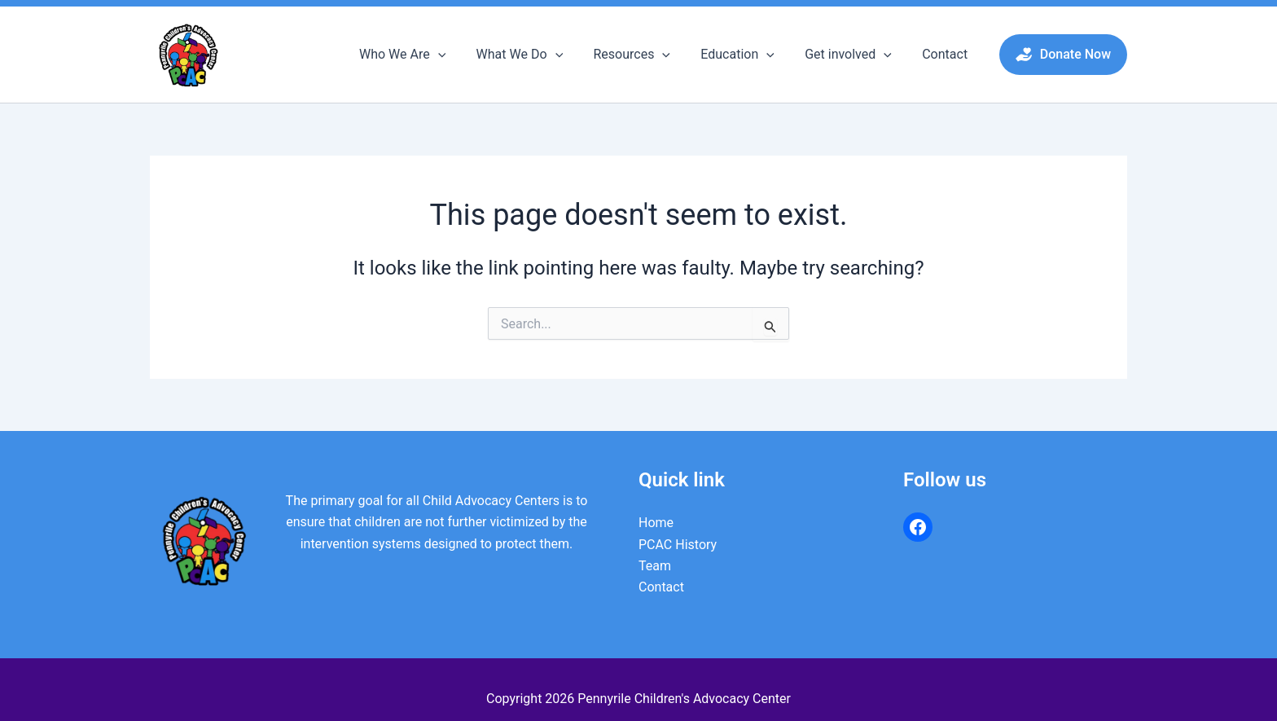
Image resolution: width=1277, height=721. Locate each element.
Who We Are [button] (426, 54)
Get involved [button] (854, 54)
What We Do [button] (539, 54)
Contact (947, 54)
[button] (462, 54)
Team (654, 566)
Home (656, 522)
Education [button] (749, 54)
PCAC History (677, 544)
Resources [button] (647, 54)
